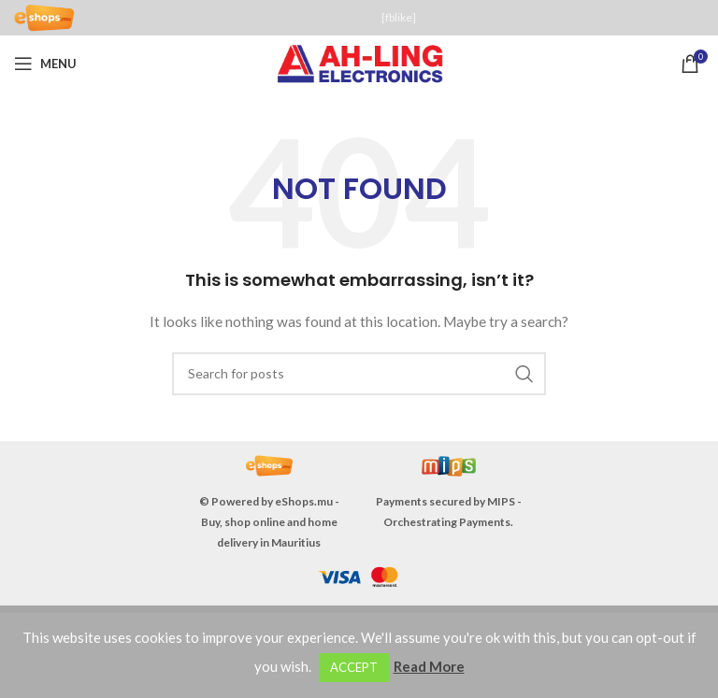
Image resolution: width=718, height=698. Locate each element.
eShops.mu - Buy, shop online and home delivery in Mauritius (270, 521)
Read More (429, 666)
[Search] (359, 373)
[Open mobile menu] (45, 63)
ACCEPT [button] (354, 667)
